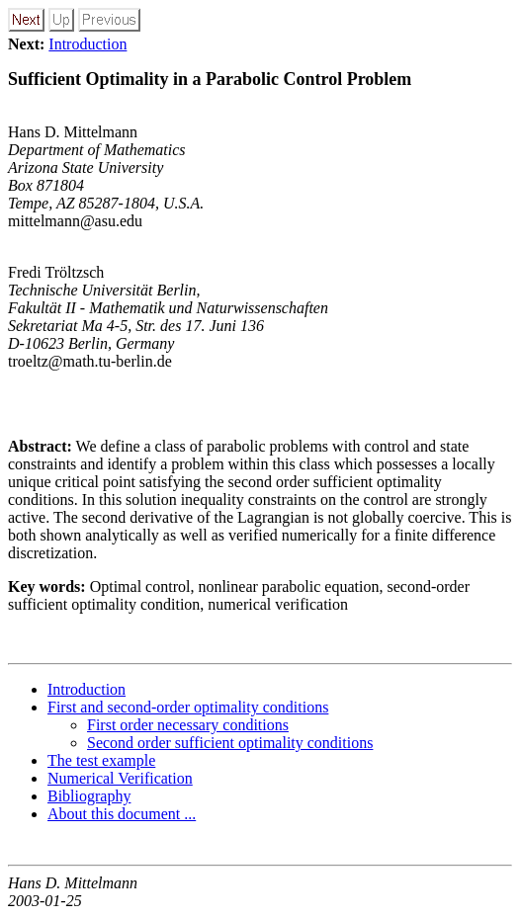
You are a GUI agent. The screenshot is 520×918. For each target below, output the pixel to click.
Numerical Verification (120, 778)
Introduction (87, 44)
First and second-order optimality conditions (187, 707)
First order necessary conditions (188, 724)
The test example (101, 760)
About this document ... (121, 813)
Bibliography (88, 796)
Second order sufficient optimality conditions (230, 742)
